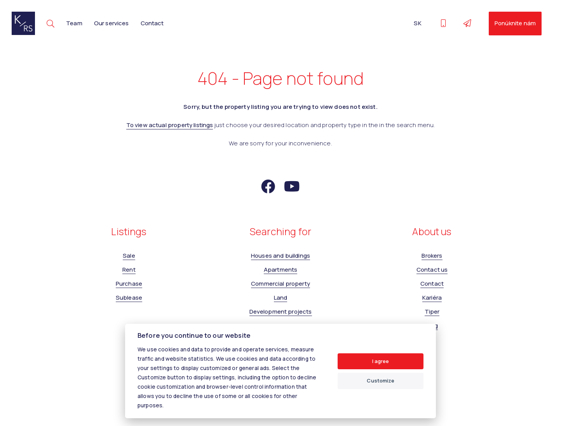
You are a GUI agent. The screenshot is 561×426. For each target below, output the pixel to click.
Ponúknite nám (515, 23)
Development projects (280, 311)
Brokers (432, 255)
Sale (129, 255)
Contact (152, 23)
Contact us (432, 269)
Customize (380, 380)
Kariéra (432, 297)
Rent (129, 269)
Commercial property (280, 283)
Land (280, 297)
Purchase (129, 283)
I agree (380, 361)
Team (74, 23)
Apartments (281, 269)
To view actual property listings (169, 125)
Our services (111, 23)
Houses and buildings (280, 255)
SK (417, 23)
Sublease (129, 297)
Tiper (432, 311)
